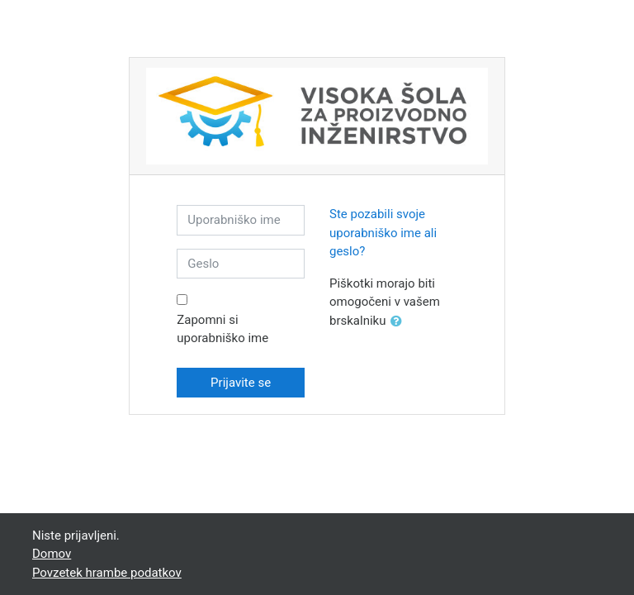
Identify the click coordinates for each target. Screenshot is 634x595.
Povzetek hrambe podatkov (107, 572)
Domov (51, 553)
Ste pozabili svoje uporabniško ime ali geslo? (383, 233)
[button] (399, 322)
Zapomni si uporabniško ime (222, 329)
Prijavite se (241, 382)
